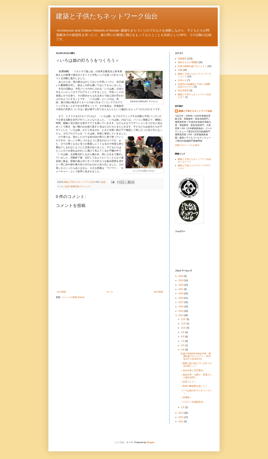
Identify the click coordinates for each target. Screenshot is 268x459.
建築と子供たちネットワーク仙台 (107, 16)
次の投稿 (61, 292)
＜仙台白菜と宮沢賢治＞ (193, 370)
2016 (181, 306)
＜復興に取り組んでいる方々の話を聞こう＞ (196, 364)
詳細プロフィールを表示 (187, 145)
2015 (181, 311)
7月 (183, 341)
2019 (181, 293)
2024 (181, 276)
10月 (183, 328)
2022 (181, 285)
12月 (183, 319)
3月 (183, 349)
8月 (183, 336)
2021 (181, 289)
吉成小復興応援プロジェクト (78, 186)
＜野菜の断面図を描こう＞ (194, 386)
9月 (183, 332)
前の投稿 (158, 292)
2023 (181, 280)
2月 (183, 407)
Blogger (150, 442)
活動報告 (182, 58)
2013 (181, 413)
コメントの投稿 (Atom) (73, 297)
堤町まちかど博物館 (188, 62)
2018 (181, 298)
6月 (183, 345)
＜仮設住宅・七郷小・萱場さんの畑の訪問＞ (196, 376)
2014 (181, 315)
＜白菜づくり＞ (188, 381)
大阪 (180, 70)
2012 (181, 417)
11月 (183, 323)
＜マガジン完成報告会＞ (193, 402)
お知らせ (182, 80)
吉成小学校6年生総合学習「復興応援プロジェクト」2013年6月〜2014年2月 (196, 356)
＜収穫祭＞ (186, 397)
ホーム (109, 292)
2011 (181, 421)
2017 (181, 302)
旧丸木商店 (183, 90)
